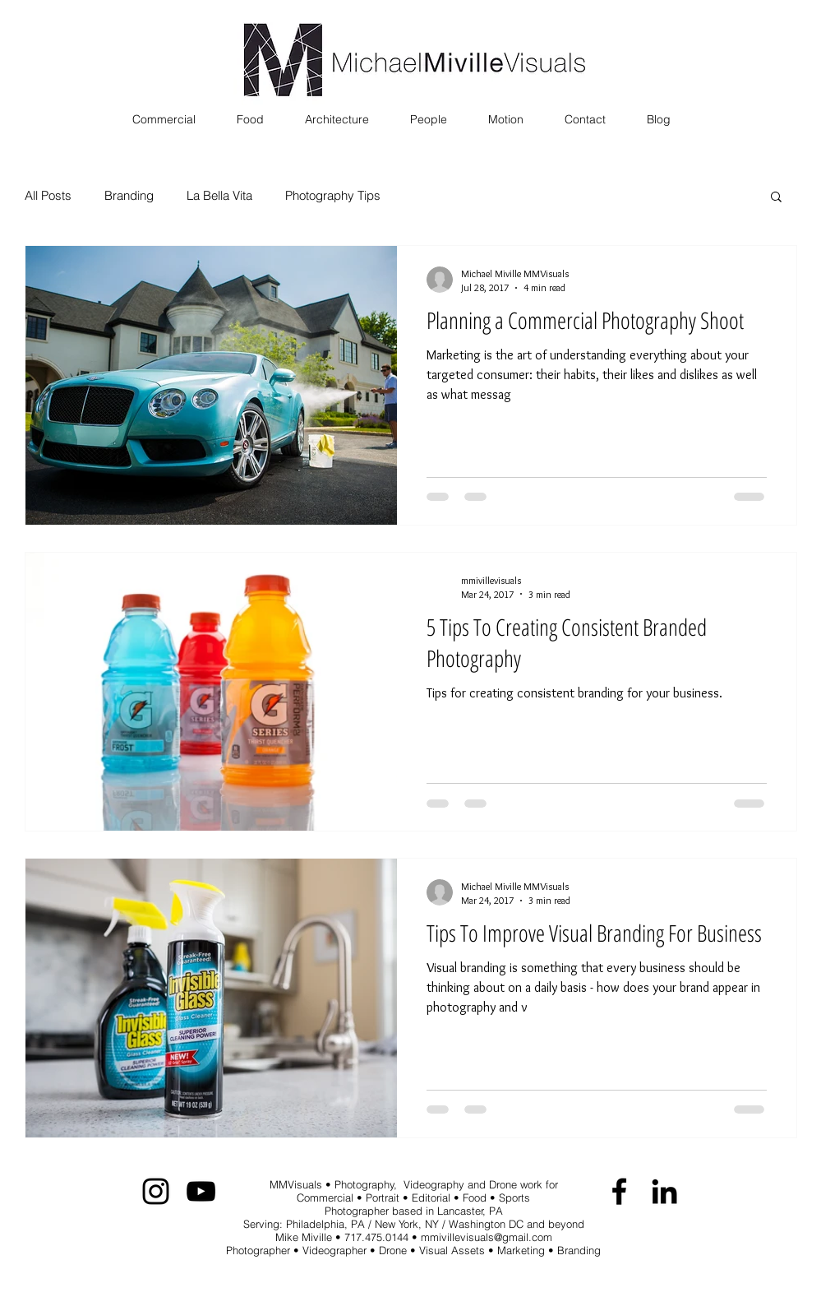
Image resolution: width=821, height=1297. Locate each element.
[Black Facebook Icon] (619, 1191)
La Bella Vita (219, 195)
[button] (776, 197)
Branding (129, 195)
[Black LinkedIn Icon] (664, 1191)
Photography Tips (333, 195)
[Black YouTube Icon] (201, 1191)
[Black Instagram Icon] (155, 1191)
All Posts (48, 195)
